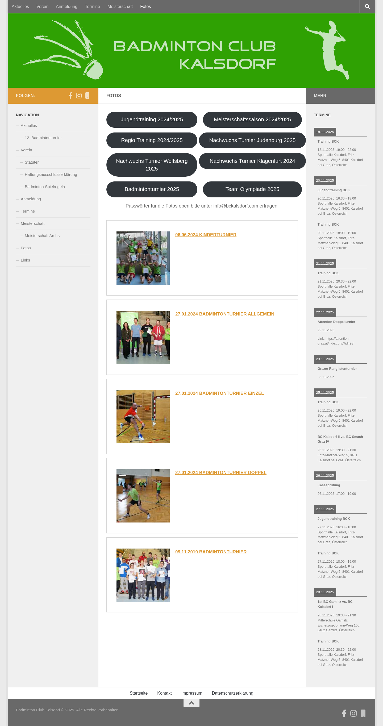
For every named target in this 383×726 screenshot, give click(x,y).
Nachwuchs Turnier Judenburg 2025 (252, 140)
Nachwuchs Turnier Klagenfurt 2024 (252, 161)
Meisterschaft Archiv (42, 235)
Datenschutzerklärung (232, 693)
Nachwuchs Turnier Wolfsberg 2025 (152, 165)
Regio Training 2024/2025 (152, 140)
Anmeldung (66, 6)
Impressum (191, 693)
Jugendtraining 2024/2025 (152, 120)
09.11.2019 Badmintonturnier (211, 551)
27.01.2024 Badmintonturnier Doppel (221, 472)
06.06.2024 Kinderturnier (206, 235)
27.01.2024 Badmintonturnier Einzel (219, 393)
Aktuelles (20, 6)
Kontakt (164, 693)
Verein (42, 6)
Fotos (145, 6)
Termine (92, 6)
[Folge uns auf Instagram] (79, 95)
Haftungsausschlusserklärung (51, 174)
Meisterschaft (120, 6)
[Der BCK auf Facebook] (70, 95)
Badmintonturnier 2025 (152, 189)
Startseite (139, 693)
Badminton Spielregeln (45, 186)
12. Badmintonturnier (43, 137)
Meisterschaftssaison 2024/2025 (252, 120)
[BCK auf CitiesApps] (87, 95)
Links (25, 260)
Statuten (32, 162)
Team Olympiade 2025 (253, 189)
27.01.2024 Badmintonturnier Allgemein (224, 314)
